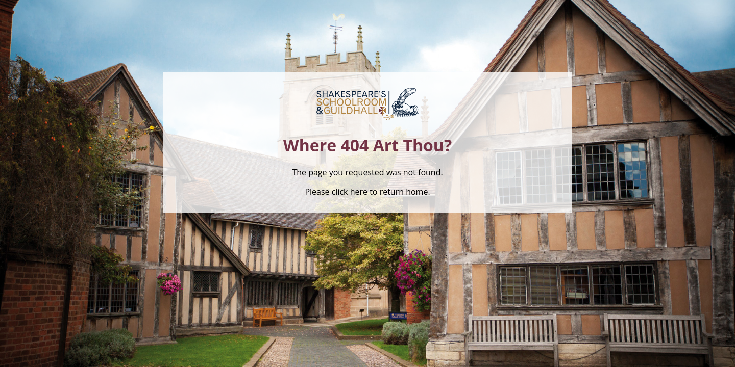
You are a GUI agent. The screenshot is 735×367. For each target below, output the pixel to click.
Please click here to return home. (367, 191)
